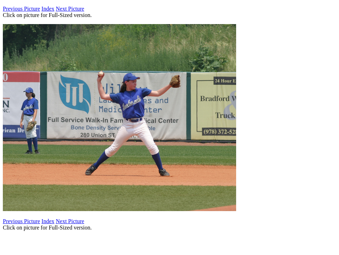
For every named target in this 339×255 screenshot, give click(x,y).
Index (47, 9)
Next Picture (70, 9)
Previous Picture (21, 9)
